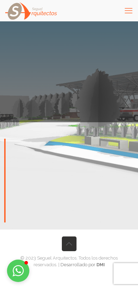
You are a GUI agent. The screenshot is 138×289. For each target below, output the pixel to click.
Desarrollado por (82, 264)
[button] (18, 271)
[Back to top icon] (69, 243)
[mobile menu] (129, 10)
